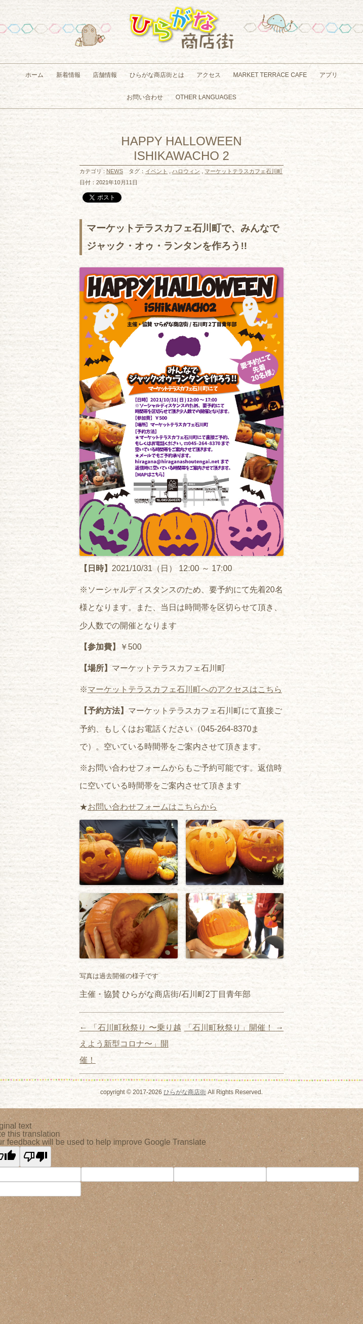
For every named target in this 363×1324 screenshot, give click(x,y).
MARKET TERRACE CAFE (270, 74)
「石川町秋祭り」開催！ (234, 1027)
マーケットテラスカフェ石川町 (244, 171)
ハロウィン (186, 171)
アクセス (208, 74)
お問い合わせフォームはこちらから (152, 807)
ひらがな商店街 (185, 1092)
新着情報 (68, 74)
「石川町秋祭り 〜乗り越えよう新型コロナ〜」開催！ (130, 1043)
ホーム (34, 74)
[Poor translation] (35, 1156)
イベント (156, 171)
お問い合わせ (145, 97)
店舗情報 (105, 74)
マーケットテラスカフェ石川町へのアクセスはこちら (185, 689)
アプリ (328, 74)
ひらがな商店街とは (157, 74)
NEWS (114, 171)
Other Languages (206, 97)
